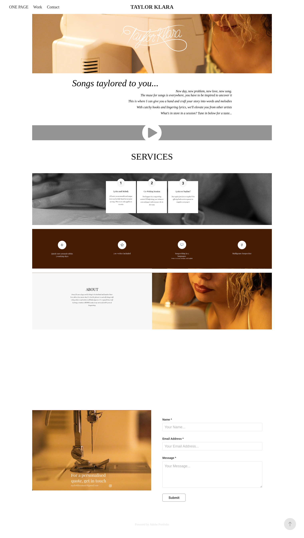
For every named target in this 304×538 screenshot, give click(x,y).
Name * (167, 419)
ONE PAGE (19, 7)
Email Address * (173, 438)
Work (37, 7)
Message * (169, 457)
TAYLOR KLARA (151, 7)
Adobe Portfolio (159, 524)
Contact (53, 7)
